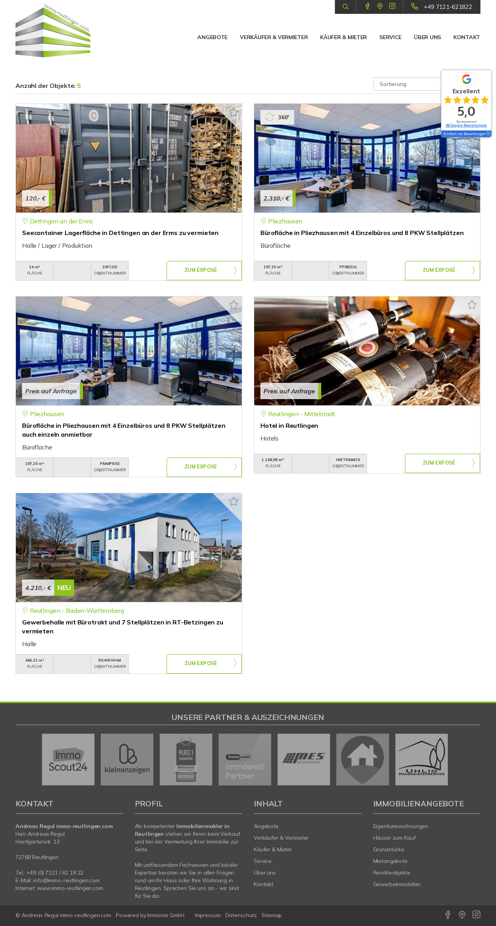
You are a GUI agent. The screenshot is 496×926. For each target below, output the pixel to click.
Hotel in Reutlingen (289, 425)
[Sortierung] (427, 84)
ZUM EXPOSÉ (200, 271)
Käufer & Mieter (343, 37)
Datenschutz (241, 915)
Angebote (212, 37)
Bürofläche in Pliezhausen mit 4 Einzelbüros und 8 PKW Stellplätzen (362, 233)
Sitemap (272, 915)
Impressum (208, 915)
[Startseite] (69, 30)
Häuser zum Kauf (394, 837)
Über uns (427, 37)
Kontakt (466, 37)
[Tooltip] (488, 134)
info (38, 880)
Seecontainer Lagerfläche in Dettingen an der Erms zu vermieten (120, 233)
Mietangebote (390, 860)
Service (390, 37)
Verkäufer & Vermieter (274, 37)
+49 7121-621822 (448, 6)
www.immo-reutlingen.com (70, 888)
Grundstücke (389, 849)
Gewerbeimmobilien (397, 884)
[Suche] (345, 7)
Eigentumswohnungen (401, 826)
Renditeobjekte (391, 872)
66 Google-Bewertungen (466, 125)
